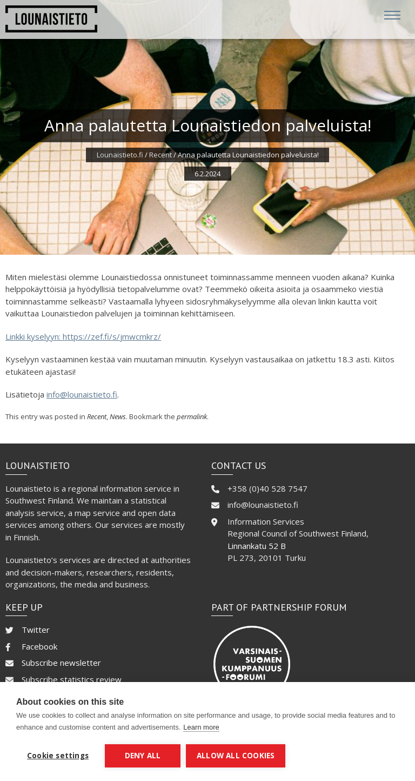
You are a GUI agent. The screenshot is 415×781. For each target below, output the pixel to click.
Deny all (143, 755)
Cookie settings (58, 755)
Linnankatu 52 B (256, 545)
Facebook (39, 646)
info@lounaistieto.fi (81, 394)
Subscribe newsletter (61, 662)
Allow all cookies (236, 755)
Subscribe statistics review (72, 679)
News (118, 416)
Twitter (36, 629)
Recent (160, 155)
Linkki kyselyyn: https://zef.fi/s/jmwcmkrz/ (83, 336)
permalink (192, 416)
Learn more (201, 727)
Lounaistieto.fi (120, 155)
